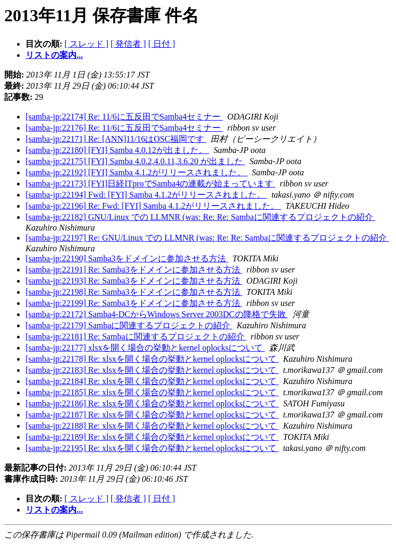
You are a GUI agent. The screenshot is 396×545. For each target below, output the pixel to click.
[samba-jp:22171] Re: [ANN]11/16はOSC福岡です (116, 138)
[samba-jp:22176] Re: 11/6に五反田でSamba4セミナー (124, 127)
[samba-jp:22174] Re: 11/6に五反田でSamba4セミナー (124, 116)
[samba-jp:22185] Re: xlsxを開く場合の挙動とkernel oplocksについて (152, 392)
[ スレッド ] (86, 43)
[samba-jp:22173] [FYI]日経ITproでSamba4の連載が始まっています (150, 183)
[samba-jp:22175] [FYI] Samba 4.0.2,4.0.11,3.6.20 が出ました (135, 161)
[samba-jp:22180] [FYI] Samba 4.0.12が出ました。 (117, 150)
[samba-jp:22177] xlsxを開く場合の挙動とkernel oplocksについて (145, 347)
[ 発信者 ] (128, 43)
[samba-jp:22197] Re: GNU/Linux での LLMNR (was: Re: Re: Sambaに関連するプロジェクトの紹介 (207, 237)
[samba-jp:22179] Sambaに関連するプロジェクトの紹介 (129, 325)
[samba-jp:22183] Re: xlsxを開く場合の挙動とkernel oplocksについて (152, 369)
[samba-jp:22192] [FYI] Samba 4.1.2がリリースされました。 (137, 172)
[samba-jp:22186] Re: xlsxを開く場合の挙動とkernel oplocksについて (152, 403)
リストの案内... (54, 54)
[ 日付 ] (161, 43)
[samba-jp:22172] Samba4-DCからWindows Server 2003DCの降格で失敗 (157, 314)
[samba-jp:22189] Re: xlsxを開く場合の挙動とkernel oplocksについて (152, 436)
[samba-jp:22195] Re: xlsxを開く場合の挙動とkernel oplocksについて (152, 448)
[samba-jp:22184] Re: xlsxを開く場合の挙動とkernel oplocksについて (152, 381)
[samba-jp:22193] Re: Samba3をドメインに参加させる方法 (134, 280)
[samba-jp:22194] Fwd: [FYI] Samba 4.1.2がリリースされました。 (146, 194)
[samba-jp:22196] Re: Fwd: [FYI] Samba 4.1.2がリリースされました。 (153, 205)
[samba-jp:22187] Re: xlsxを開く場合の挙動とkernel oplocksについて (152, 414)
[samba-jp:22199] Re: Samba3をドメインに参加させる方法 (134, 303)
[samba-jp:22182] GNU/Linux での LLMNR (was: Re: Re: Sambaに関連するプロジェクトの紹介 (200, 217)
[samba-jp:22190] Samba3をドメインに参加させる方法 (127, 258)
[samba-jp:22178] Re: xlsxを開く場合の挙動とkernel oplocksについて (152, 358)
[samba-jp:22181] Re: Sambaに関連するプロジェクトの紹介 (136, 336)
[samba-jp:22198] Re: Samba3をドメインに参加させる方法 (134, 291)
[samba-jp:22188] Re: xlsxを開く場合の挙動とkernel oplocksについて (152, 425)
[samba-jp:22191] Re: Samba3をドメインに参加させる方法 (134, 269)
